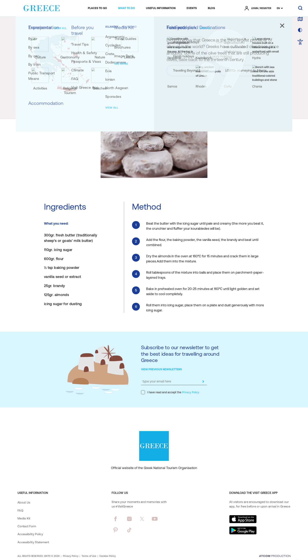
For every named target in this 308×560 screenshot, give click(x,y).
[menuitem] (97, 8)
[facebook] (115, 518)
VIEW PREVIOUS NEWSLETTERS (161, 369)
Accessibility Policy (30, 534)
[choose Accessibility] (300, 42)
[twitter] (142, 519)
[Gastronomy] (61, 24)
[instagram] (129, 518)
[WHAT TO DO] (126, 8)
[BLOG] (211, 8)
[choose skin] (300, 30)
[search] (300, 8)
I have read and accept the (170, 392)
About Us (23, 502)
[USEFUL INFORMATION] (160, 8)
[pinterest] (115, 529)
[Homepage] (25, 24)
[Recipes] (77, 24)
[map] (300, 19)
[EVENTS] (191, 8)
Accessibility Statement (33, 542)
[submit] (203, 381)
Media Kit (23, 518)
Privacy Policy (190, 392)
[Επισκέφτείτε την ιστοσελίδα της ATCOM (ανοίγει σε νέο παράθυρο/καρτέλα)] (275, 556)
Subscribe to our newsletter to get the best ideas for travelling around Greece (180, 353)
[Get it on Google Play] (243, 530)
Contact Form (26, 526)
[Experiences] (43, 24)
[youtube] (154, 518)
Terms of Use (89, 556)
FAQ (20, 510)
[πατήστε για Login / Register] (258, 8)
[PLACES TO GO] (97, 8)
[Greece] (42, 7)
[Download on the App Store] (243, 519)
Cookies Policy (107, 556)
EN (278, 8)
